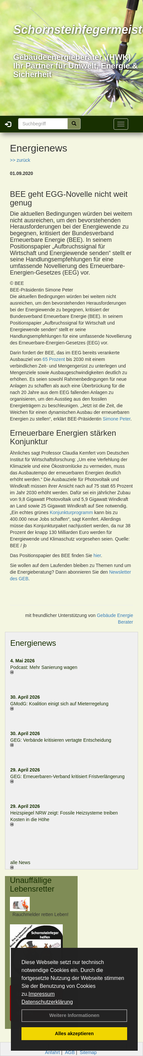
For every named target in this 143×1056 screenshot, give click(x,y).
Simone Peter (116, 418)
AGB (70, 1052)
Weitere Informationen (74, 1015)
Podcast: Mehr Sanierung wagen (43, 667)
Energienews (33, 642)
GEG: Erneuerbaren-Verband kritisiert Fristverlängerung (68, 776)
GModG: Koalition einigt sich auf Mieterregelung (59, 703)
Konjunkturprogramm (71, 512)
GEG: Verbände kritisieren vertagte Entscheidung (60, 740)
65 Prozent (54, 359)
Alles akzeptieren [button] (74, 1033)
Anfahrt (52, 1052)
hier (97, 555)
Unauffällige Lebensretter (32, 884)
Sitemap (88, 1052)
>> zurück (20, 160)
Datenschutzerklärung (47, 1002)
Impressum (41, 994)
